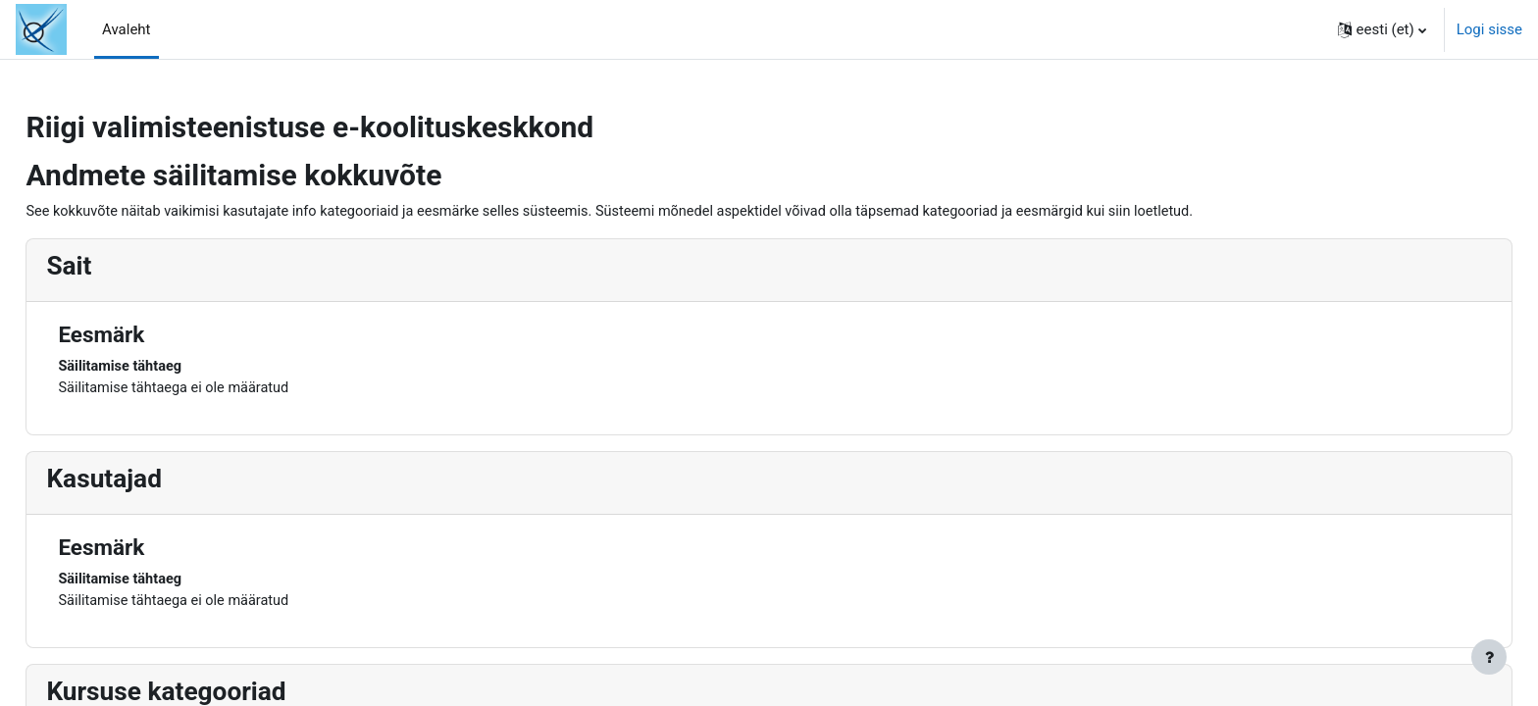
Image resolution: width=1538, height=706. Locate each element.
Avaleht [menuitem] (126, 29)
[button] (1382, 29)
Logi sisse (1489, 29)
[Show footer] (1489, 657)
